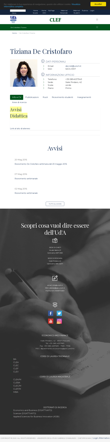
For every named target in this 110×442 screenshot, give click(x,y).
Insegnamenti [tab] (84, 97)
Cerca (14, 13)
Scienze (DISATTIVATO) (24, 413)
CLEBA (16, 382)
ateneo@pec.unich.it (57, 288)
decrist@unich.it (73, 66)
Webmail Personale (64, 12)
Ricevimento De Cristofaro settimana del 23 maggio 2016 (41, 164)
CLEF (16, 368)
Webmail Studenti (76, 12)
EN (97, 10)
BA (14, 359)
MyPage (51, 10)
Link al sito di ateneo (20, 128)
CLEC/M (17, 386)
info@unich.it (57, 285)
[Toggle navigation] (97, 19)
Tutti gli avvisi (55, 204)
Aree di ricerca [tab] (19, 102)
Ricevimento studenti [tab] (62, 97)
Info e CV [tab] (16, 97)
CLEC (16, 365)
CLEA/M (17, 379)
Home (14, 33)
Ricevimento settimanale (26, 178)
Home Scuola (35, 12)
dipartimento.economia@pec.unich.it (57, 348)
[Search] (18, 10)
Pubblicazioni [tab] (32, 97)
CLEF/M (17, 389)
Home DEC (44, 12)
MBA (15, 392)
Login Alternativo (101, 438)
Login (92, 10)
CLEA (16, 362)
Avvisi (16, 109)
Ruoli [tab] (45, 97)
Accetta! (98, 4)
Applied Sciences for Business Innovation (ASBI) (36, 416)
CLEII (16, 371)
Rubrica (85, 10)
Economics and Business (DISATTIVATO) (32, 410)
